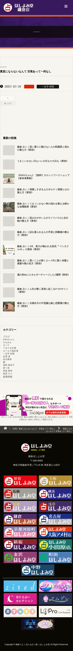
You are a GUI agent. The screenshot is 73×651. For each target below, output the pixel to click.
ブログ (6, 336)
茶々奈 (6, 368)
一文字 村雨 (8, 353)
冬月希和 (7, 359)
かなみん (7, 342)
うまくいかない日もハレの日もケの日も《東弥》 (42, 161)
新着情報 (7, 376)
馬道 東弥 (7, 370)
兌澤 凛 (6, 356)
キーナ (6, 345)
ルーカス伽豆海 (10, 351)
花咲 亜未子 (8, 365)
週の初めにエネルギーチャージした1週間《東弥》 (43, 274)
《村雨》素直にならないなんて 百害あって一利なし (33, 429)
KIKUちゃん (8, 339)
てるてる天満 (9, 348)
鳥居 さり (7, 373)
